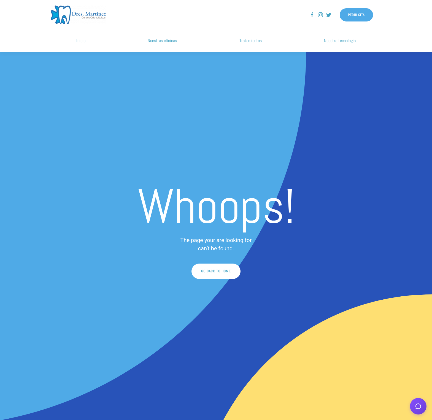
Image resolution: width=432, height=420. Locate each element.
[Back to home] (78, 15)
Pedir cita (356, 15)
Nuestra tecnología (340, 41)
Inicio (80, 41)
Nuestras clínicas (162, 41)
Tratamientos (250, 41)
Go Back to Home (216, 271)
